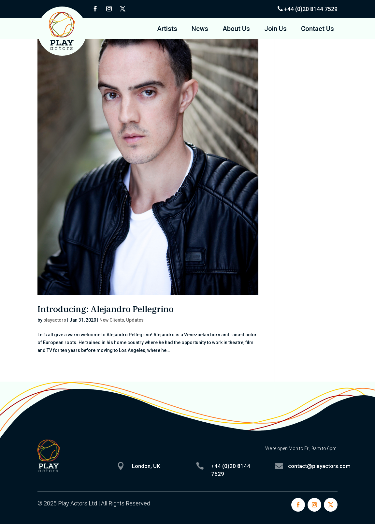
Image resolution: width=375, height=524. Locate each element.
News (200, 29)
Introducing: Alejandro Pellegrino (105, 308)
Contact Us (317, 29)
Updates (135, 320)
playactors (54, 320)
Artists (167, 29)
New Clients (111, 320)
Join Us (275, 29)
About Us (236, 29)
